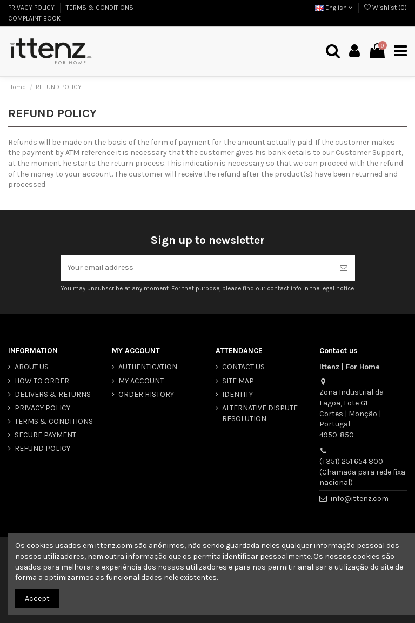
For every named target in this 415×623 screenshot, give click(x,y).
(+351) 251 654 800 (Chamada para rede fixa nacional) (362, 472)
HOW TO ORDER (42, 380)
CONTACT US (243, 366)
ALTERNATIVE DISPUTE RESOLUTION (260, 413)
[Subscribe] (343, 268)
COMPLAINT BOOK (34, 18)
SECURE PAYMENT (45, 434)
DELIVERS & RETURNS (53, 394)
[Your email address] (196, 268)
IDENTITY (237, 394)
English (334, 7)
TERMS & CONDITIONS (100, 7)
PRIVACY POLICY (32, 7)
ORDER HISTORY (146, 394)
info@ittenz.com (360, 498)
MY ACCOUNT (141, 380)
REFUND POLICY (42, 448)
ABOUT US (32, 366)
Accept (37, 598)
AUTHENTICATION (147, 366)
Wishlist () (385, 7)
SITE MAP (238, 380)
